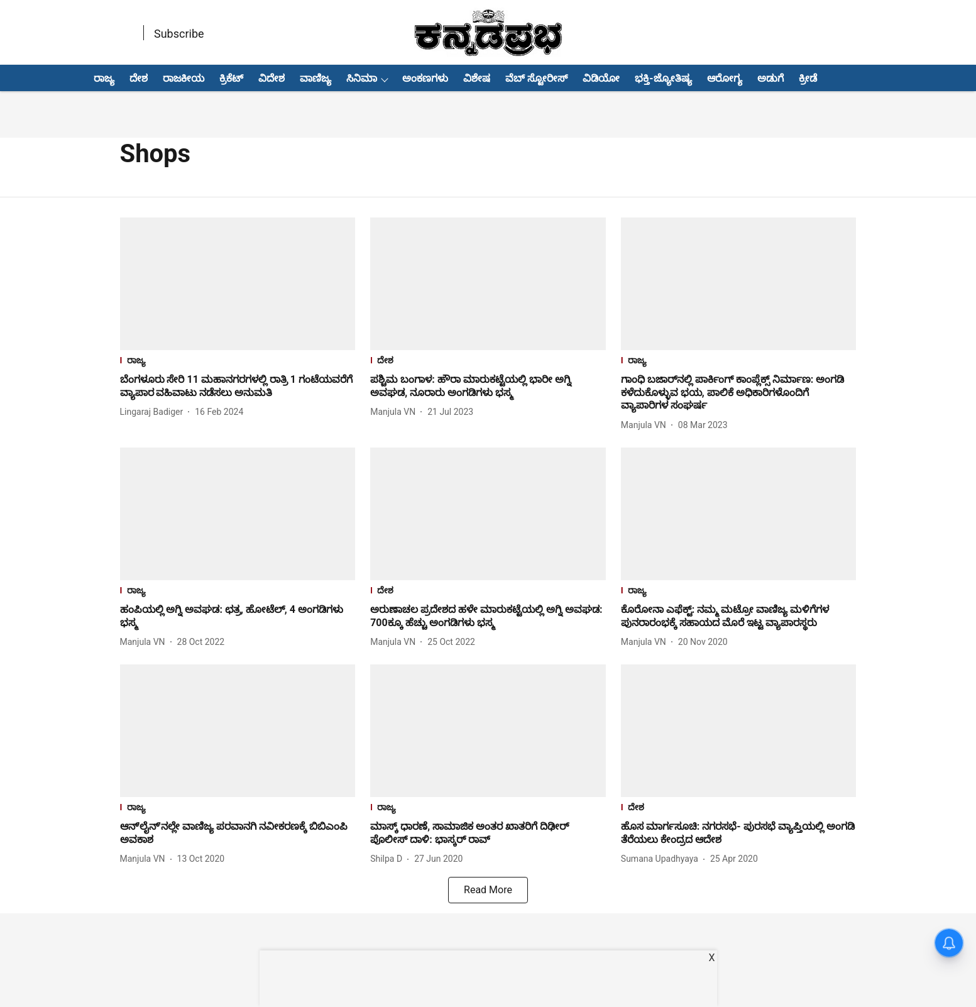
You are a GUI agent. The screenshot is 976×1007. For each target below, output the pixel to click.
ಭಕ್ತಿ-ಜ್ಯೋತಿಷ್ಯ (663, 78)
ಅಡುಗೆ (770, 78)
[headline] (238, 386)
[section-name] (238, 361)
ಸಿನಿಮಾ (361, 78)
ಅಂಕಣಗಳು (425, 78)
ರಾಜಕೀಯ (183, 78)
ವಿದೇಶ (271, 78)
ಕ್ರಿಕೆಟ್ (231, 78)
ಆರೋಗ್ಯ (724, 78)
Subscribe (179, 33)
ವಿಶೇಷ (476, 78)
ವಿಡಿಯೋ (601, 78)
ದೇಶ (138, 78)
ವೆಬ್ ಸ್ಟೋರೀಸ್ (536, 78)
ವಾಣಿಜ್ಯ (315, 78)
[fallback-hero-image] (238, 283)
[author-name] (154, 412)
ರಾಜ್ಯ (104, 78)
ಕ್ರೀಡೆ (808, 78)
